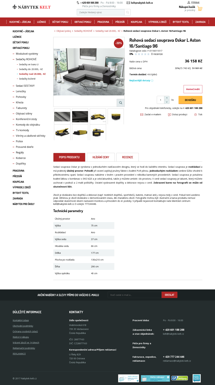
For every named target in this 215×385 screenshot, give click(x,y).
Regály (20, 152)
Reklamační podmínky (24, 348)
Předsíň (120, 21)
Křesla (19, 102)
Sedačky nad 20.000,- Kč (32, 73)
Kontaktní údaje (21, 320)
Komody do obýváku (28, 124)
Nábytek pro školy (24, 204)
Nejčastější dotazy (141, 80)
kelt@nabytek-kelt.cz (142, 2)
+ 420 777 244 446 (173, 356)
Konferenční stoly (26, 119)
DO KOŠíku (190, 100)
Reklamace (19, 353)
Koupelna (136, 21)
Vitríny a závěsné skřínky (30, 135)
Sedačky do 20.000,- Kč (31, 69)
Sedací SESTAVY (25, 85)
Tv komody (22, 130)
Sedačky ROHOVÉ (26, 59)
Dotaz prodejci (177, 114)
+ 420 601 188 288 (89, 2)
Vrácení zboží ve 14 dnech (26, 342)
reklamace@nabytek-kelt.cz (177, 360)
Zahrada (200, 21)
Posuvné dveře (24, 147)
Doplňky (21, 163)
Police (19, 141)
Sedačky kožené (27, 78)
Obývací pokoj (83, 21)
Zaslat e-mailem (150, 114)
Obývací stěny (24, 113)
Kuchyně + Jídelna (20, 21)
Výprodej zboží (157, 21)
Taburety (21, 108)
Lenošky (21, 91)
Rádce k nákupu (21, 336)
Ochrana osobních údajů (25, 331)
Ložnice (41, 21)
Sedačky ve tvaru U (29, 64)
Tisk (198, 114)
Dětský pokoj (60, 21)
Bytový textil (181, 21)
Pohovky (21, 97)
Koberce (21, 158)
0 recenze (157, 54)
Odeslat (169, 294)
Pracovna (103, 21)
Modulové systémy (27, 53)
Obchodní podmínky (23, 325)
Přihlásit (193, 2)
